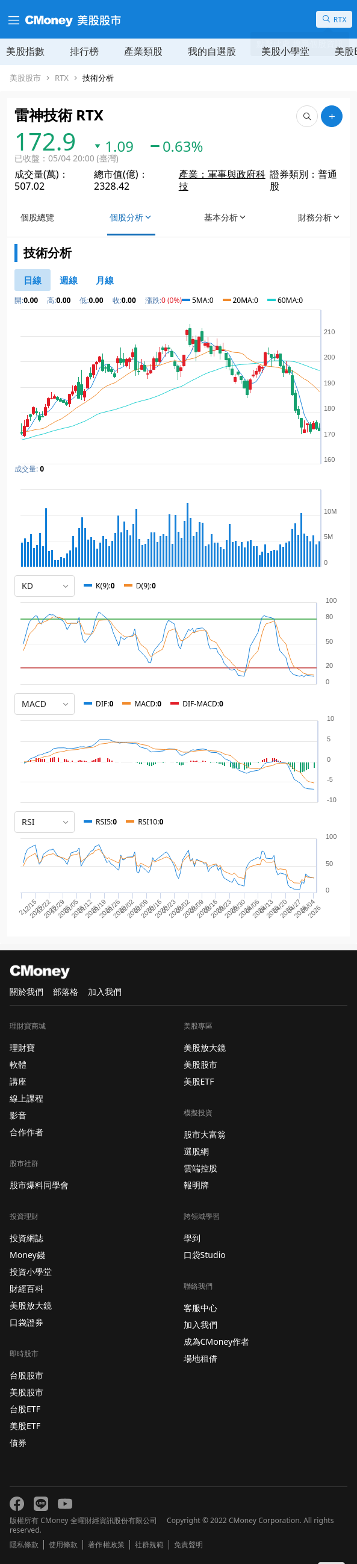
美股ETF (25, 1426)
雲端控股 (200, 1168)
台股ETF (25, 1409)
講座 (18, 1081)
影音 (18, 1115)
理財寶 (22, 1047)
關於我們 (26, 991)
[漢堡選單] (12, 19)
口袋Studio (205, 1254)
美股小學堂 (285, 51)
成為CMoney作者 (217, 1341)
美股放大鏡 (31, 1305)
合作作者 (26, 1132)
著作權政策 (106, 1545)
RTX (62, 78)
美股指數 (25, 51)
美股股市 (25, 78)
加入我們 (105, 991)
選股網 (196, 1151)
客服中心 (200, 1307)
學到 (192, 1238)
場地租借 (200, 1358)
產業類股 (143, 51)
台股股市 (26, 1375)
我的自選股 (212, 51)
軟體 (18, 1064)
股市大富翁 (205, 1134)
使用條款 (63, 1545)
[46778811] (32, 280)
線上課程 (26, 1098)
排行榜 (84, 51)
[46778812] (69, 280)
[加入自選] (332, 116)
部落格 (65, 991)
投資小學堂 (31, 1271)
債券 (18, 1442)
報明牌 (196, 1185)
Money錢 (27, 1254)
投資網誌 (26, 1238)
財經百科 (26, 1288)
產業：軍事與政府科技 (222, 180)
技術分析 (98, 78)
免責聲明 (188, 1545)
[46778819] (105, 280)
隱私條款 (24, 1545)
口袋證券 (26, 1322)
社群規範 (149, 1545)
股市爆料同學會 (39, 1185)
